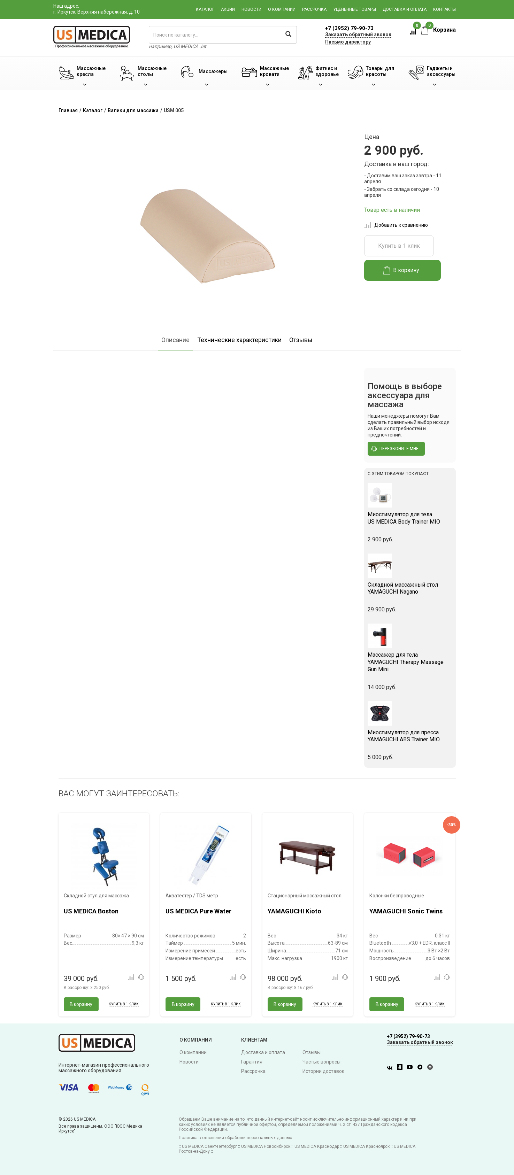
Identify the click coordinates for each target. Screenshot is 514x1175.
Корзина (438, 29)
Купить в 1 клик (399, 245)
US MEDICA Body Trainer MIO (410, 518)
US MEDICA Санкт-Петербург (209, 1146)
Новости (251, 9)
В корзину (401, 270)
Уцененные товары (354, 9)
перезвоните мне (395, 449)
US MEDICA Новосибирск (265, 1146)
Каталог (205, 9)
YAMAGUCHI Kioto (294, 911)
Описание (175, 339)
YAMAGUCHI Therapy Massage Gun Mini (410, 662)
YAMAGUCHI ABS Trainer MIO (410, 736)
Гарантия (251, 1062)
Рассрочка (314, 9)
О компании (282, 9)
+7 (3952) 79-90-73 (349, 28)
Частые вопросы (321, 1062)
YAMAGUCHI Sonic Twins (406, 911)
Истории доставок (323, 1071)
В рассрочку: (87, 987)
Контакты (444, 9)
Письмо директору (348, 42)
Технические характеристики (239, 339)
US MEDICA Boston (91, 911)
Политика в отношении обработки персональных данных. (236, 1137)
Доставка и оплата (405, 9)
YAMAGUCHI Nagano (410, 588)
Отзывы (301, 339)
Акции (228, 9)
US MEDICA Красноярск (366, 1146)
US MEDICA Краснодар (316, 1146)
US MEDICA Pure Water (198, 911)
